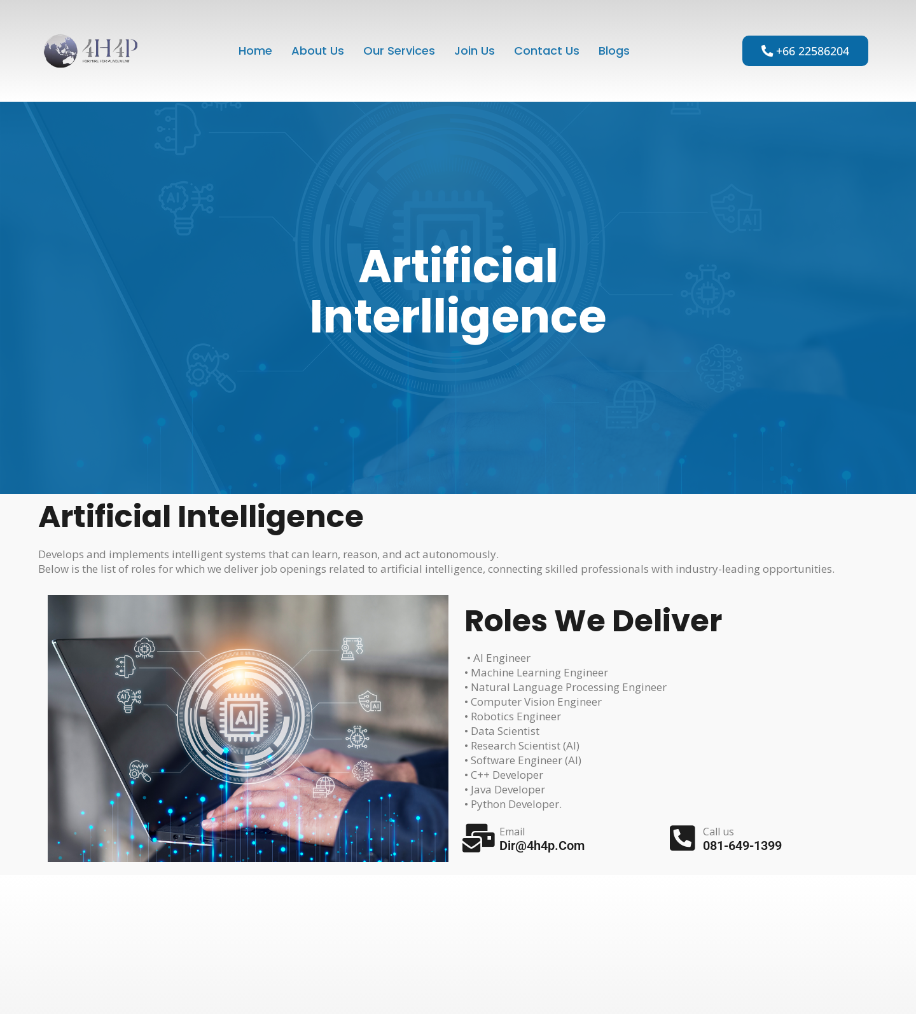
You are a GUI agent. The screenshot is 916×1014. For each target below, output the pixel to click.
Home (252, 50)
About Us (315, 50)
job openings (293, 568)
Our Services (398, 50)
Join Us (475, 50)
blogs (616, 50)
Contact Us (548, 50)
